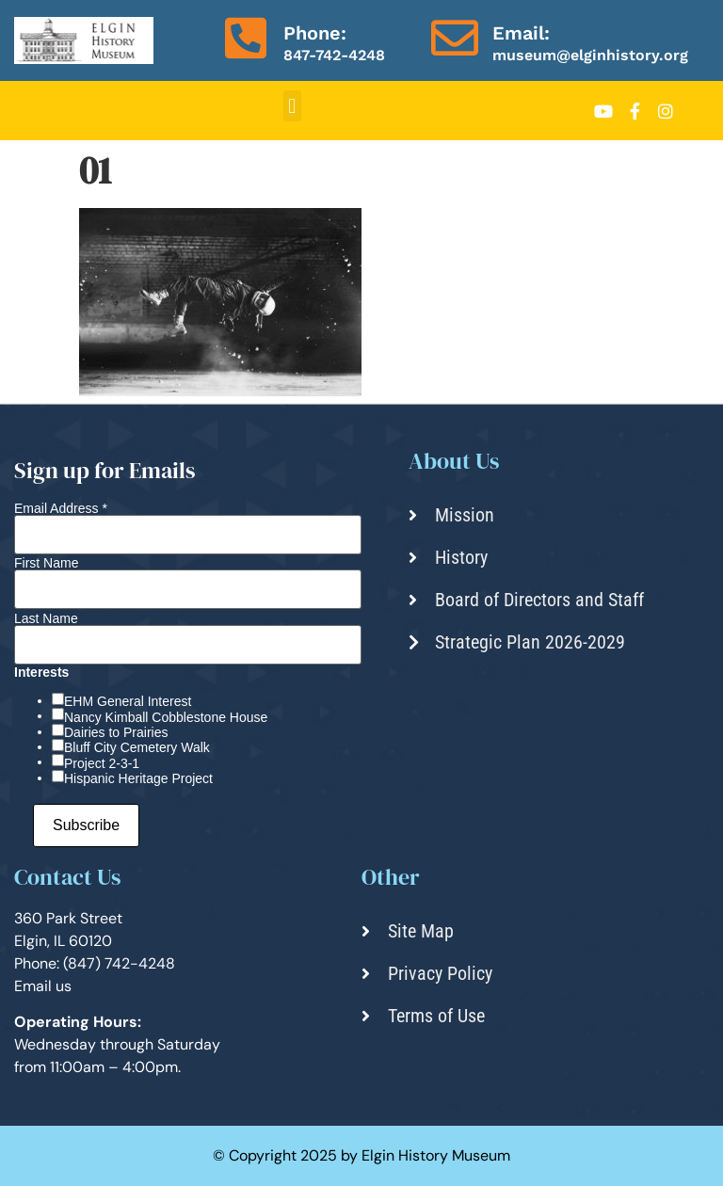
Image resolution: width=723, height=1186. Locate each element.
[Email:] (454, 37)
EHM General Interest (127, 701)
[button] (292, 105)
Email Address (60, 508)
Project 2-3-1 (101, 763)
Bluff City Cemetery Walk (137, 747)
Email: (521, 33)
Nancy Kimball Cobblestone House (165, 717)
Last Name (46, 618)
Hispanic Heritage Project (138, 778)
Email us (43, 986)
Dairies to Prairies (116, 732)
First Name (46, 562)
